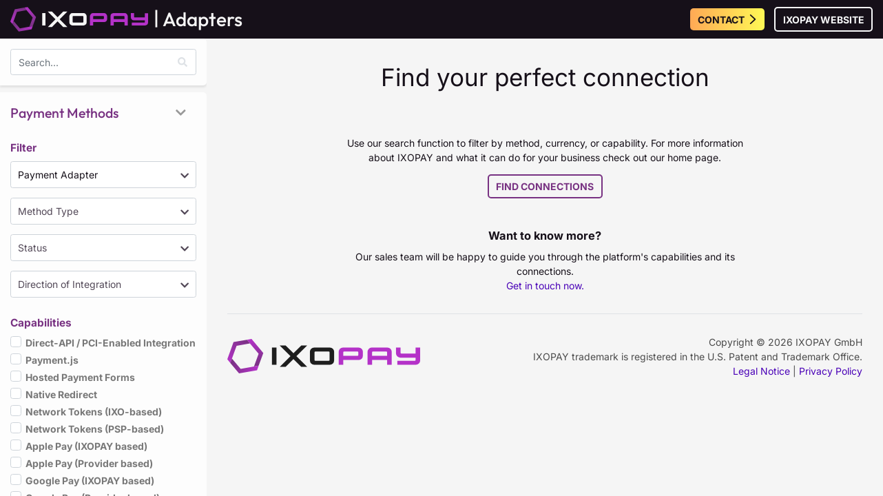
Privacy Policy (830, 371)
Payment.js (52, 359)
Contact (728, 19)
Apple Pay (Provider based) (89, 462)
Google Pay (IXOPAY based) (89, 480)
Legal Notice (761, 371)
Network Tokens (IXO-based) (93, 411)
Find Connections (545, 186)
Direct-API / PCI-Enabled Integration (110, 342)
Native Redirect (61, 394)
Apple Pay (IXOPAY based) (86, 445)
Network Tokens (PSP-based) (94, 428)
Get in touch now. (545, 285)
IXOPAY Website (823, 19)
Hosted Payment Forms (80, 376)
